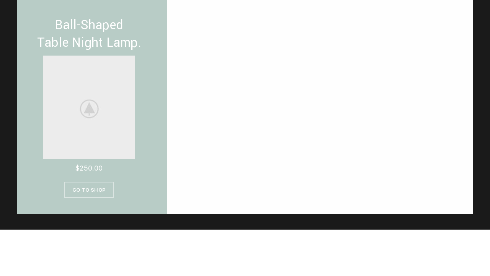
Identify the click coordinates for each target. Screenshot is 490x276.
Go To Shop (89, 190)
